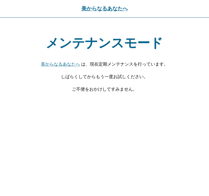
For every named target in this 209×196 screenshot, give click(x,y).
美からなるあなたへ (104, 8)
